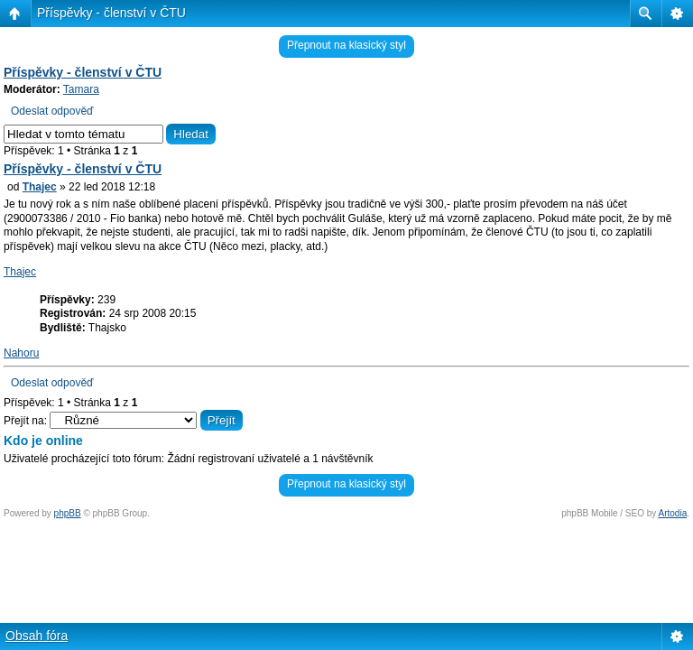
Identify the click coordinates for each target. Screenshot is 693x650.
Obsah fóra (36, 635)
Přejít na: (25, 420)
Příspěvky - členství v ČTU (111, 12)
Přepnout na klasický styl (346, 45)
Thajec (40, 187)
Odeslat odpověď (52, 111)
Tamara (81, 89)
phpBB (67, 513)
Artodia (673, 513)
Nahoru (21, 353)
